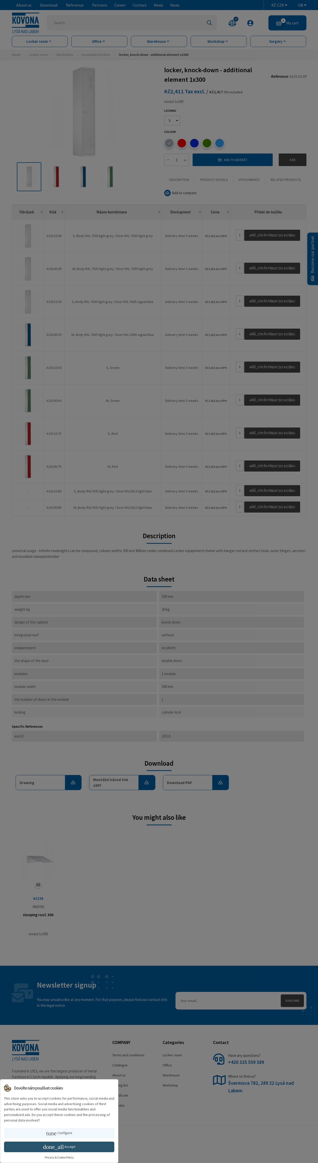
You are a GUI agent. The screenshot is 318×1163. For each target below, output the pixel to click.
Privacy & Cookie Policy (59, 1157)
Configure (59, 1133)
